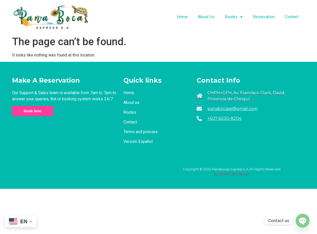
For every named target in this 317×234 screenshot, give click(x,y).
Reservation (264, 16)
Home (182, 16)
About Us (206, 16)
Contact (291, 16)
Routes (234, 17)
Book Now (32, 111)
